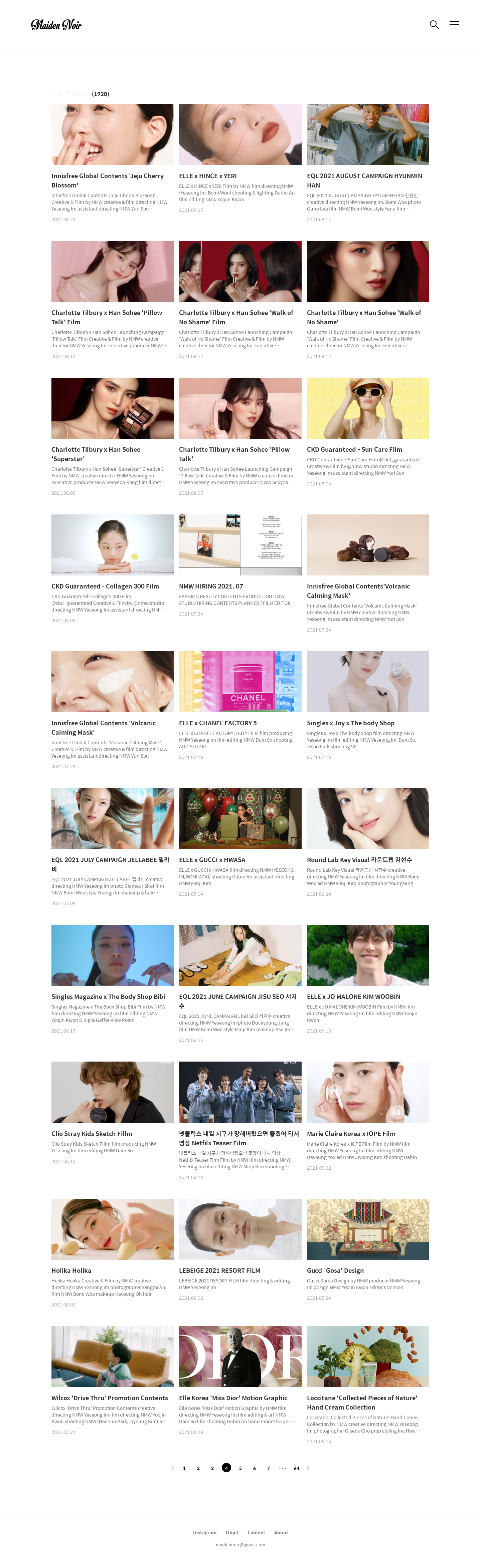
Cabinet (256, 1532)
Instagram (205, 1532)
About (281, 1532)
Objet (232, 1532)
